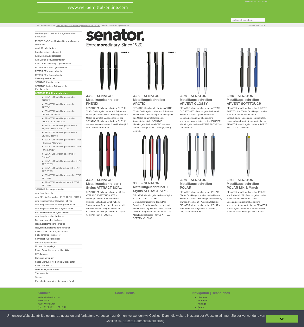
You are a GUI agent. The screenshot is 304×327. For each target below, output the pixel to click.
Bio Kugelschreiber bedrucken (49, 220)
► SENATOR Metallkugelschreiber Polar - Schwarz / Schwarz (61, 141)
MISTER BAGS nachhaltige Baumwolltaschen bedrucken (57, 43)
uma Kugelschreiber (44, 193)
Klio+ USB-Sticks (43, 265)
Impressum (262, 1)
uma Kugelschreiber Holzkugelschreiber (54, 208)
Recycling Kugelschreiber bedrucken (52, 228)
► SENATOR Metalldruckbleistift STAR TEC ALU (61, 184)
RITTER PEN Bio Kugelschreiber (51, 67)
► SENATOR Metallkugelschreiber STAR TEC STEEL (62, 162)
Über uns (202, 297)
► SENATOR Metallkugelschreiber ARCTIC (58, 106)
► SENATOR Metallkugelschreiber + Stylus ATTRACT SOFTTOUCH (59, 127)
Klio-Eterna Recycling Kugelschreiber (53, 63)
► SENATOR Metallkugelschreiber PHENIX (58, 98)
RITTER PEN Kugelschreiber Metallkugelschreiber (49, 77)
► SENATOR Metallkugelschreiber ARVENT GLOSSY (58, 113)
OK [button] (282, 318)
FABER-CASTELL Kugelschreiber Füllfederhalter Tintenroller (51, 233)
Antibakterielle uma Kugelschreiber (52, 212)
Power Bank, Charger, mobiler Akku (52, 250)
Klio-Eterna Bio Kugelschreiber (50, 60)
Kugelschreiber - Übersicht (48, 52)
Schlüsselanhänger (44, 258)
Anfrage (202, 304)
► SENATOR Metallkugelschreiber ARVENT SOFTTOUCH (58, 120)
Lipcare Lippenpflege (45, 246)
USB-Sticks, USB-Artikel (47, 269)
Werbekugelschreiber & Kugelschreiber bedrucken (78, 25)
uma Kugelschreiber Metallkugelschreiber (55, 204)
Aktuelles (202, 300)
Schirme (39, 277)
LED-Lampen (41, 254)
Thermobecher (42, 273)
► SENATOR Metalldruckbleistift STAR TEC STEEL (61, 169)
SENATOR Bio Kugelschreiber (49, 189)
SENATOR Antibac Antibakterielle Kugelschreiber (51, 88)
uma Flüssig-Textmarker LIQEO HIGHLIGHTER (58, 197)
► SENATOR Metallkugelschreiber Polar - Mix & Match (61, 148)
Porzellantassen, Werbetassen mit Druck (54, 281)
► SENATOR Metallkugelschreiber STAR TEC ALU (62, 177)
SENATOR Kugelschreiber (47, 82)
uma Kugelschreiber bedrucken (50, 216)
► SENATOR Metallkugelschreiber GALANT (58, 155)
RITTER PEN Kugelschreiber (49, 71)
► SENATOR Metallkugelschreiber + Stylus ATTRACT (59, 134)
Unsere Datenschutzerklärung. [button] (144, 321)
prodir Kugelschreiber (45, 48)
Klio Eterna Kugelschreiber (48, 56)
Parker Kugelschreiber (46, 242)
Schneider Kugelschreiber (47, 239)
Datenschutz (250, 1)
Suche (201, 307)
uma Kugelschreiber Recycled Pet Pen (53, 201)
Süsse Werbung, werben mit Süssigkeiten (55, 262)
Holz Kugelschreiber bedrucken (50, 224)
